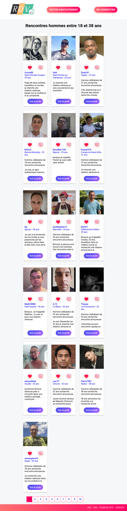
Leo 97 (56, 381)
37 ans (92, 75)
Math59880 (30, 304)
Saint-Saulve (30, 306)
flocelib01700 (59, 149)
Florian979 (86, 149)
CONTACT (120, 507)
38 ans (92, 384)
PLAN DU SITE (106, 507)
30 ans (36, 229)
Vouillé (27, 384)
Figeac (84, 75)
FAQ (89, 507)
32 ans (65, 384)
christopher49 (31, 458)
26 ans (67, 77)
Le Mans (57, 306)
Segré (27, 461)
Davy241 (85, 72)
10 (80, 499)
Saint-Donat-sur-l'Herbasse (60, 76)
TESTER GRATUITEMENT (63, 9)
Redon (84, 384)
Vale (55, 72)
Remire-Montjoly (32, 152)
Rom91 (84, 227)
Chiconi (56, 384)
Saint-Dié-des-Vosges (34, 75)
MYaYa (27, 149)
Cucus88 (28, 72)
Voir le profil (35, 101)
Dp (25, 227)
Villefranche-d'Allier (90, 229)
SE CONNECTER (105, 9)
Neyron (56, 152)
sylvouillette (30, 381)
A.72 (55, 304)
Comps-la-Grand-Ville (91, 152)
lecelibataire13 (60, 227)
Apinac (27, 229)
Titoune (84, 304)
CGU (95, 507)
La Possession (88, 306)
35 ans (27, 77)
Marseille (57, 229)
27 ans (84, 155)
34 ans (66, 229)
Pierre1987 (86, 381)
